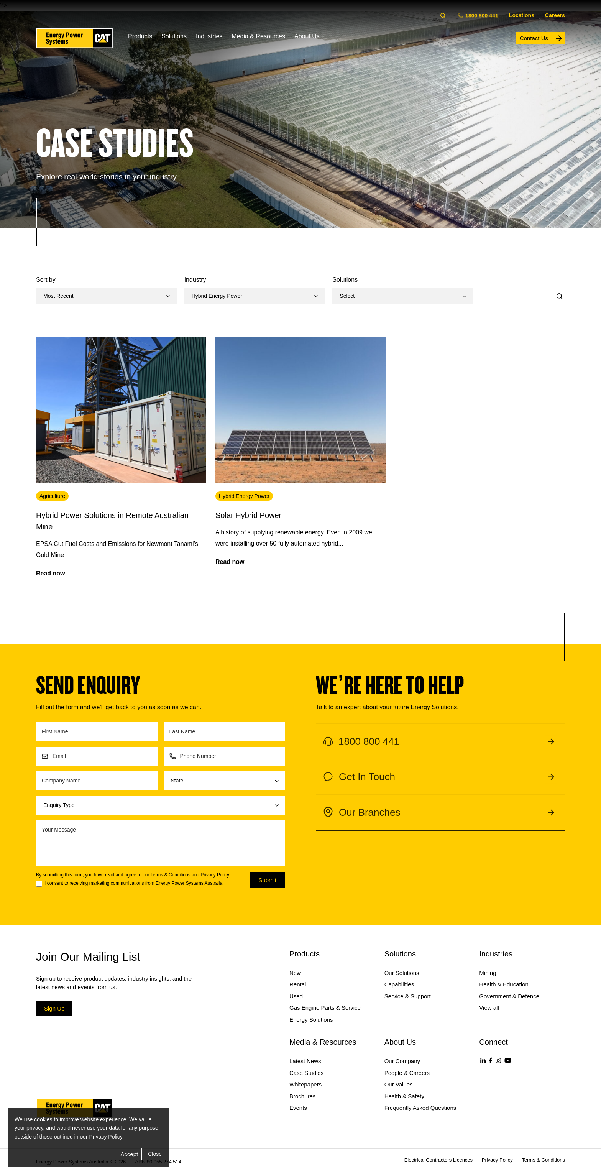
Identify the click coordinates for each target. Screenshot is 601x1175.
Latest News (305, 1061)
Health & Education (503, 984)
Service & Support (407, 996)
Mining (487, 973)
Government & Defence (509, 996)
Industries (209, 36)
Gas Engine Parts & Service (325, 1007)
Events (298, 1107)
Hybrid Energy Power (244, 496)
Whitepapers (305, 1084)
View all (489, 1007)
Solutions (174, 36)
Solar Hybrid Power (248, 515)
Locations (521, 15)
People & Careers (407, 1073)
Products (140, 36)
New (295, 973)
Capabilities (399, 984)
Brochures (302, 1096)
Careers (555, 15)
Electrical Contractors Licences (438, 1160)
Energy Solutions (311, 1019)
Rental (297, 984)
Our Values (398, 1084)
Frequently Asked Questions (420, 1107)
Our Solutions (401, 973)
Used (296, 996)
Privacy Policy (214, 875)
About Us (307, 36)
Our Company (402, 1061)
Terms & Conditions (170, 875)
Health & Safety (404, 1096)
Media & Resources (258, 36)
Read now (50, 573)
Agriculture (52, 496)
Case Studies (306, 1073)
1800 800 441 (478, 15)
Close (155, 1154)
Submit (267, 880)
